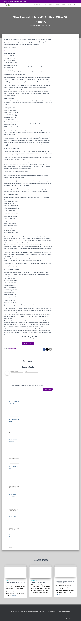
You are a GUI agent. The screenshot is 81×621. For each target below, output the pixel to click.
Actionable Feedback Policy (64, 611)
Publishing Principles (52, 611)
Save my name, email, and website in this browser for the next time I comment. (27, 385)
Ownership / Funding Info (38, 614)
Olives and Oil (12, 348)
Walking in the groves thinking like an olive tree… (65, 581)
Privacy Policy (43, 611)
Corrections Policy (49, 614)
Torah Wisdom (16, 1)
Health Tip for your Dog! (38, 582)
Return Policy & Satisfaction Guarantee (29, 611)
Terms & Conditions (15, 611)
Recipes (5, 1)
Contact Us (57, 614)
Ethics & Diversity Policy (26, 614)
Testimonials (51, 4)
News (21, 1)
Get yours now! (28, 343)
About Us (45, 4)
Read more (14, 595)
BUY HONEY (63, 4)
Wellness (24, 1)
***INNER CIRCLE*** (38, 4)
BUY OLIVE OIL (69, 4)
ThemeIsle (74, 618)
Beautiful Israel (10, 1)
